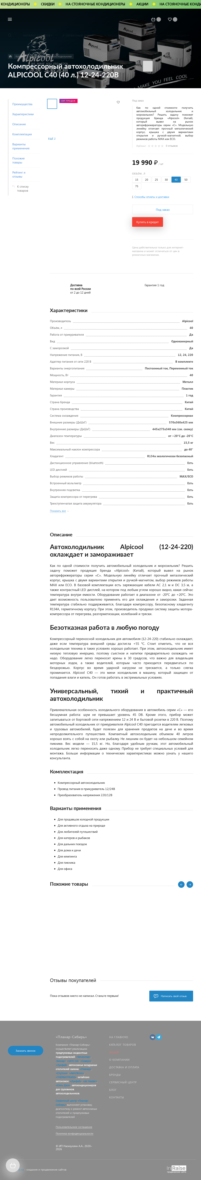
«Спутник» (62, 1073)
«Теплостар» (83, 1056)
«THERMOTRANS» (66, 1077)
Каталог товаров (122, 1044)
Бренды (115, 1075)
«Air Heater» (90, 1081)
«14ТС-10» (73, 1060)
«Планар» (85, 1069)
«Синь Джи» (63, 1085)
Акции (114, 1052)
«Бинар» (61, 1060)
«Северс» (85, 1060)
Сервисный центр (123, 1082)
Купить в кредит (147, 222)
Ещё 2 (52, 138)
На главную (118, 1037)
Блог (113, 1090)
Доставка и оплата (124, 1067)
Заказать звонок (25, 1050)
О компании (119, 1059)
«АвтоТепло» (76, 1073)
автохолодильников (67, 1093)
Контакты (116, 1097)
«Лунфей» (62, 1065)
